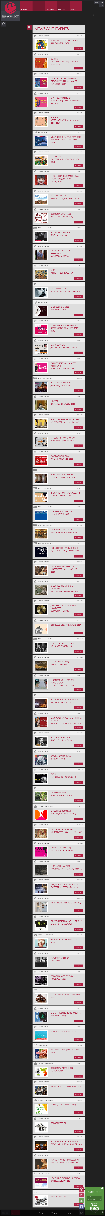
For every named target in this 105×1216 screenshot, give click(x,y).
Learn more (93, 1213)
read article (78, 48)
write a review (94, 1199)
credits (101, 5)
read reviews (94, 1197)
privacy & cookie (99, 2)
